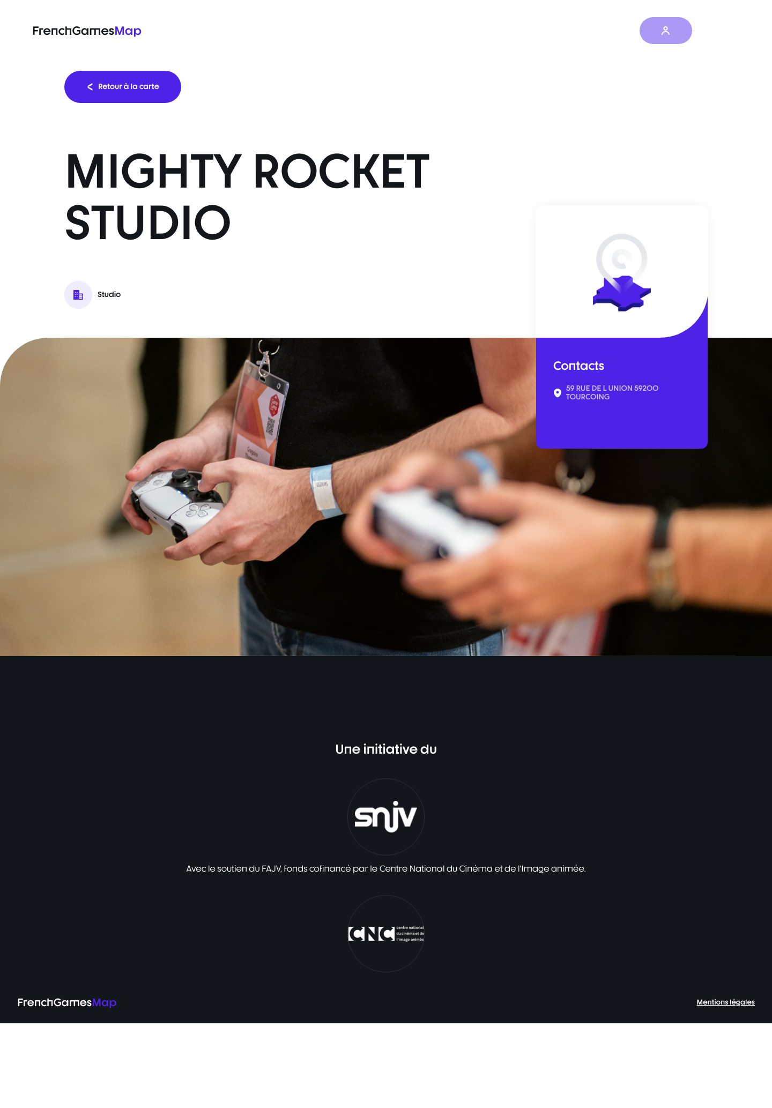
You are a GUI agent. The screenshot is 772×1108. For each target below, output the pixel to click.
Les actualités (552, 30)
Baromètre (484, 30)
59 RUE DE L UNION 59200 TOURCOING (612, 392)
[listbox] (386, 497)
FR (719, 30)
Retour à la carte (122, 86)
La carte (426, 30)
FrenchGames (87, 31)
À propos (616, 30)
